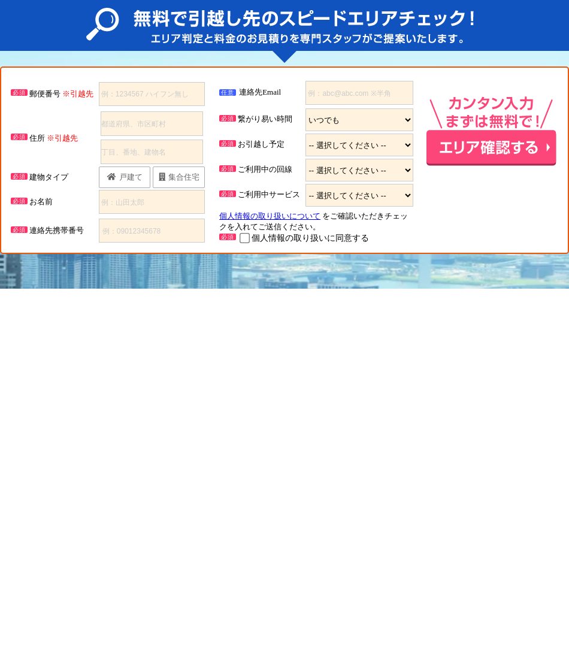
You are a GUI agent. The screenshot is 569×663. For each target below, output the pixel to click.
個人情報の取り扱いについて (269, 215)
